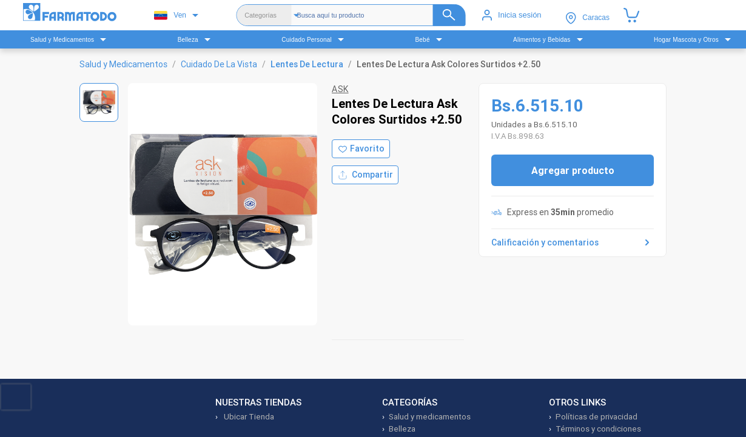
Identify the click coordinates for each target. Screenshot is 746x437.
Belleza (402, 429)
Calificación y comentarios (572, 242)
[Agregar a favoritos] (361, 148)
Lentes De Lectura (307, 64)
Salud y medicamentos (430, 417)
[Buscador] (381, 15)
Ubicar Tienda (248, 417)
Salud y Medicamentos (123, 64)
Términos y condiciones (598, 429)
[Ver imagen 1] (98, 102)
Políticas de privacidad (596, 417)
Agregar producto (572, 170)
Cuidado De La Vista (219, 64)
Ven (170, 15)
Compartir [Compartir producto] (365, 175)
